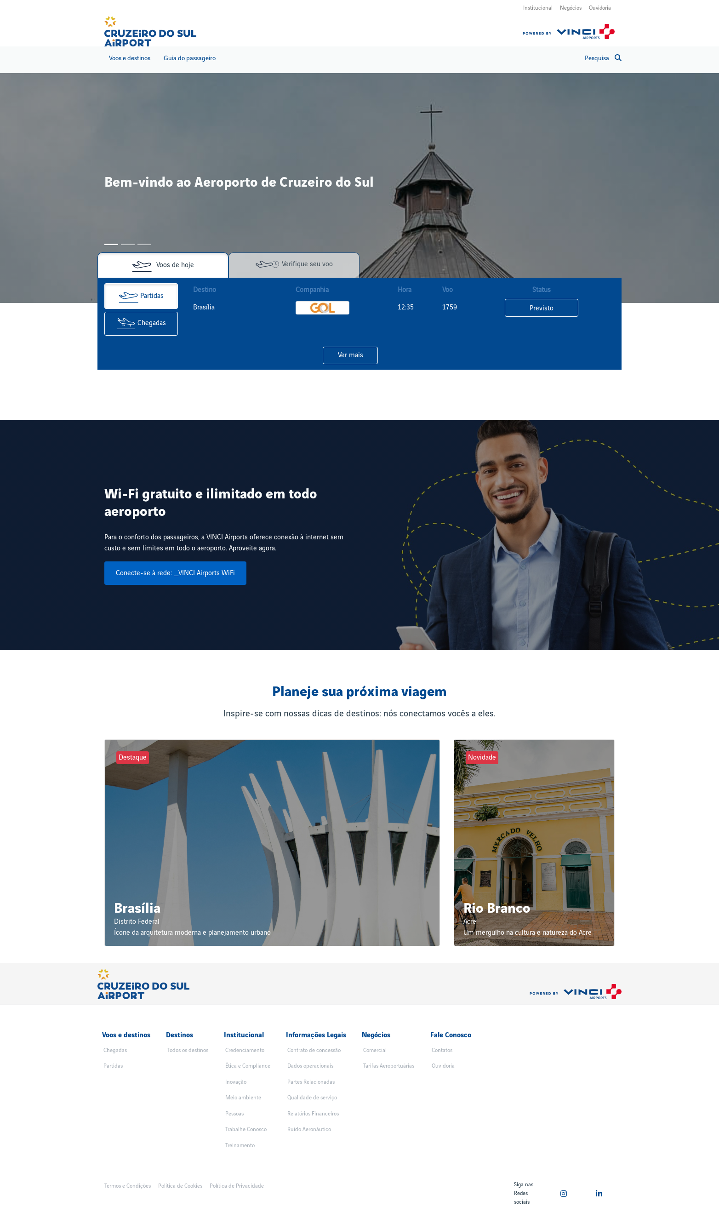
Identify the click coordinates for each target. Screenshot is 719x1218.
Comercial (375, 1050)
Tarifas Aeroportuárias (388, 1066)
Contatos (442, 1050)
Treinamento (240, 1146)
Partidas (141, 296)
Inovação (235, 1082)
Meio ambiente (243, 1098)
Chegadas (141, 323)
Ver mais (350, 355)
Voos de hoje (163, 265)
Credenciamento (244, 1050)
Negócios (571, 8)
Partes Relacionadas (311, 1082)
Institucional (538, 8)
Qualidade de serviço (312, 1098)
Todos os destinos (187, 1050)
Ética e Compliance (247, 1066)
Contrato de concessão (314, 1050)
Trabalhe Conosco (246, 1129)
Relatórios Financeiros (313, 1114)
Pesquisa (603, 58)
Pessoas (234, 1114)
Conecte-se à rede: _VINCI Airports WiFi (175, 573)
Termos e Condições (127, 1186)
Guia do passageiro (190, 58)
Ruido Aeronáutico (309, 1129)
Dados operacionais (310, 1066)
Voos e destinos (129, 58)
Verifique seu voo (294, 264)
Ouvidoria (600, 8)
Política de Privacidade (237, 1186)
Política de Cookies (180, 1186)
